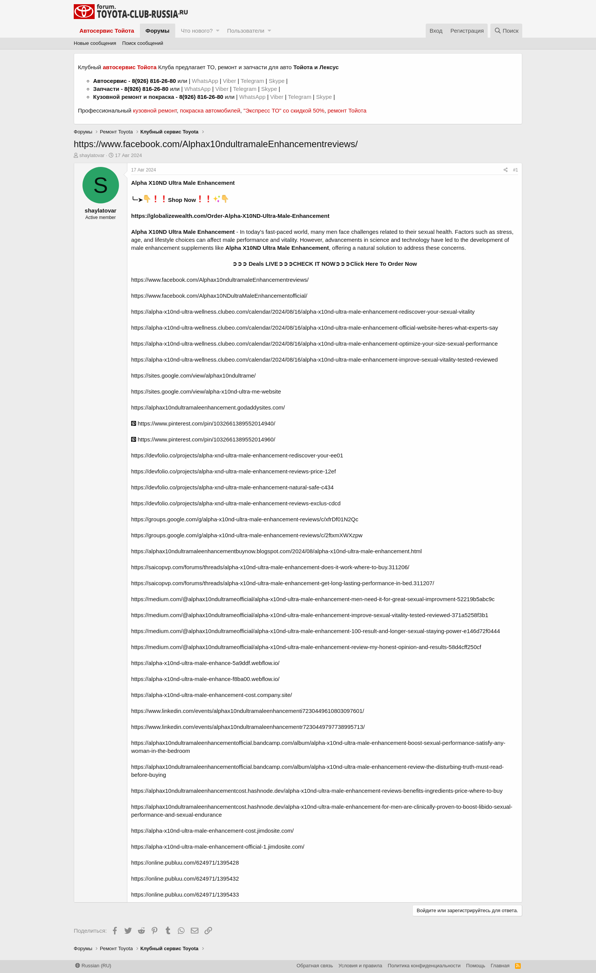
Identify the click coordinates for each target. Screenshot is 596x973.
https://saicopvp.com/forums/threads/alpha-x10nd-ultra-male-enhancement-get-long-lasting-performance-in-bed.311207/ (282, 583)
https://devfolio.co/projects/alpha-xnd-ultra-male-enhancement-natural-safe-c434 (232, 487)
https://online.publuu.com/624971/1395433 (185, 894)
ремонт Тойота (347, 110)
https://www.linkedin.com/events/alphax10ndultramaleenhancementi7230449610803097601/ (247, 711)
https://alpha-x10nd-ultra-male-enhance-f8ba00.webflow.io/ (205, 679)
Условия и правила (360, 965)
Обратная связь (314, 965)
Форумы (158, 30)
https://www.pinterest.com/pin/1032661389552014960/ (203, 439)
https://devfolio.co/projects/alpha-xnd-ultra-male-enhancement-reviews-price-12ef (233, 471)
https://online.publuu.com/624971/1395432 (185, 878)
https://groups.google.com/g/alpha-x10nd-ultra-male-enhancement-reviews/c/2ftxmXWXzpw (247, 535)
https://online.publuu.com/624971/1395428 (185, 862)
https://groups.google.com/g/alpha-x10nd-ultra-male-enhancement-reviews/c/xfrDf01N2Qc (244, 519)
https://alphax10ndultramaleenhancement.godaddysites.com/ (208, 407)
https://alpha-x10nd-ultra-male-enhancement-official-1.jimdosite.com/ (217, 846)
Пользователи (245, 30)
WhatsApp (206, 81)
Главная (500, 965)
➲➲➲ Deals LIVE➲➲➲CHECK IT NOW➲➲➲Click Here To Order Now (324, 263)
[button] (217, 31)
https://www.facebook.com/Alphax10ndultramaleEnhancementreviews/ (220, 279)
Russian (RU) (93, 965)
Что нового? (197, 30)
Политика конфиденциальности (424, 965)
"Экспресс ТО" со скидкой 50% (283, 110)
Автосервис (110, 81)
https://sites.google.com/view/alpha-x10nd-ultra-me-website (206, 391)
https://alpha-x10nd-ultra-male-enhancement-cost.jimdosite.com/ (212, 830)
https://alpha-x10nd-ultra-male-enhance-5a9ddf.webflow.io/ (205, 663)
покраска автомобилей (210, 110)
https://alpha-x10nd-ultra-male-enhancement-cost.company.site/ (211, 695)
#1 (515, 170)
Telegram (253, 81)
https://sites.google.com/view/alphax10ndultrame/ (193, 375)
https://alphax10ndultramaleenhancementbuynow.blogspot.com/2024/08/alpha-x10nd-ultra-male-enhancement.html (276, 551)
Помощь (475, 965)
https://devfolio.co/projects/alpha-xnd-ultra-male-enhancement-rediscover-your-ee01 (237, 455)
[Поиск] (506, 31)
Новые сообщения (95, 43)
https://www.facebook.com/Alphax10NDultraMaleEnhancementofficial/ (219, 295)
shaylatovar (92, 155)
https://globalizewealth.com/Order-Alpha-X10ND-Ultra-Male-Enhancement (230, 216)
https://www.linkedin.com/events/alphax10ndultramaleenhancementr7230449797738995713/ (248, 727)
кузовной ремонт (155, 110)
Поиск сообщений (142, 43)
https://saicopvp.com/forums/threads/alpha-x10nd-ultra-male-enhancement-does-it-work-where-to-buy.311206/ (270, 567)
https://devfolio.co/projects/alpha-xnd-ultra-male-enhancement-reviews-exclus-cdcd (236, 503)
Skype (277, 81)
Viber (229, 81)
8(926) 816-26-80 (154, 81)
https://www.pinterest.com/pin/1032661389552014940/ (203, 423)
